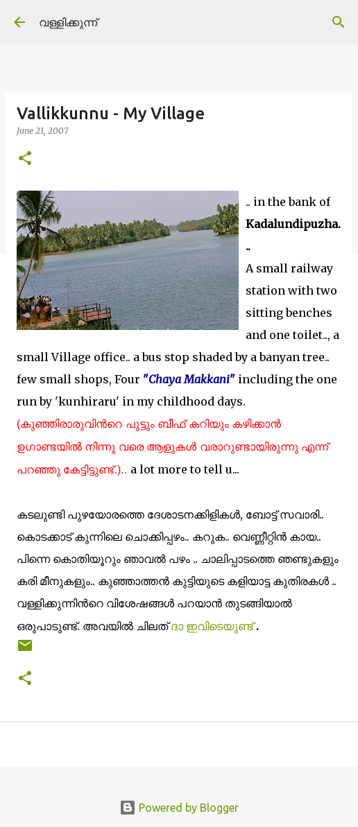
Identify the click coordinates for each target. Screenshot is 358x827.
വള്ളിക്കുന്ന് (68, 22)
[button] (25, 159)
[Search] (338, 22)
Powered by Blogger (179, 807)
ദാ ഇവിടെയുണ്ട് (213, 626)
